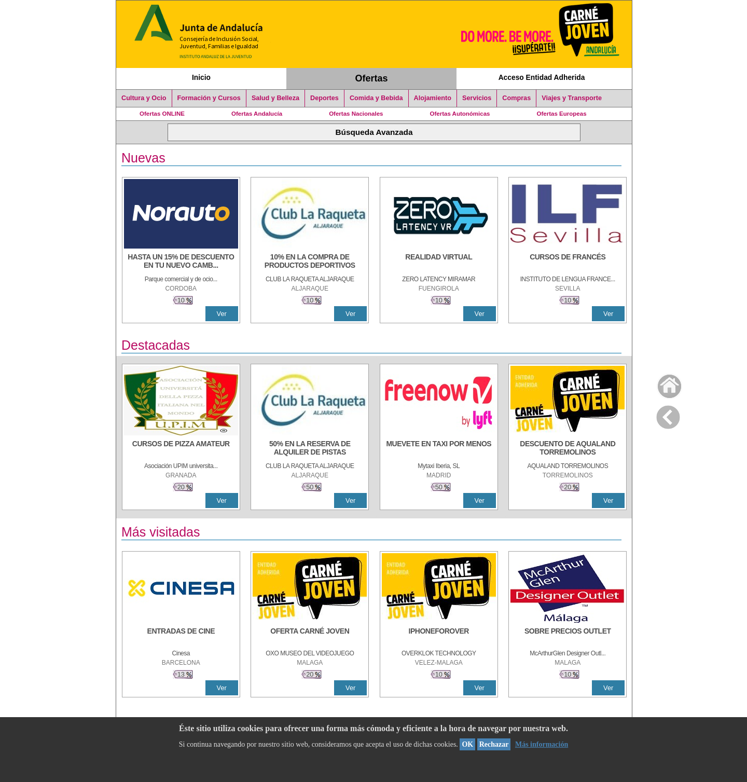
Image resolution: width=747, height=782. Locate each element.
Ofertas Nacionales (356, 114)
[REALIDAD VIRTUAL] (439, 262)
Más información (541, 744)
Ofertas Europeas (562, 114)
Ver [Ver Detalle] (222, 314)
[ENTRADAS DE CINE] (181, 636)
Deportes (324, 98)
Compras (516, 98)
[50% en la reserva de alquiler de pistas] (310, 448)
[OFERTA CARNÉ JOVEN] (310, 636)
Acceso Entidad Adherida (542, 77)
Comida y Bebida (376, 98)
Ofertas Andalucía (256, 114)
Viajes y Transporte (572, 98)
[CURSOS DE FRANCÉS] (567, 262)
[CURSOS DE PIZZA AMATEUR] (181, 448)
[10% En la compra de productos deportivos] (310, 262)
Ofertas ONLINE (162, 114)
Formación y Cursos (209, 98)
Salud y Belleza (275, 98)
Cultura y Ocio (144, 98)
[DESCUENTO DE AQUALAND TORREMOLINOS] (567, 448)
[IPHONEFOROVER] (439, 636)
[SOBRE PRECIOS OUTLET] (567, 636)
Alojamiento (432, 98)
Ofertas (371, 78)
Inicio (201, 77)
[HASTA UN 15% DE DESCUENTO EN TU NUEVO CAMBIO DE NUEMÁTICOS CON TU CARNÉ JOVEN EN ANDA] (181, 262)
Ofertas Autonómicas (460, 114)
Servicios (476, 98)
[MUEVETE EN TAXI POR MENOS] (439, 448)
